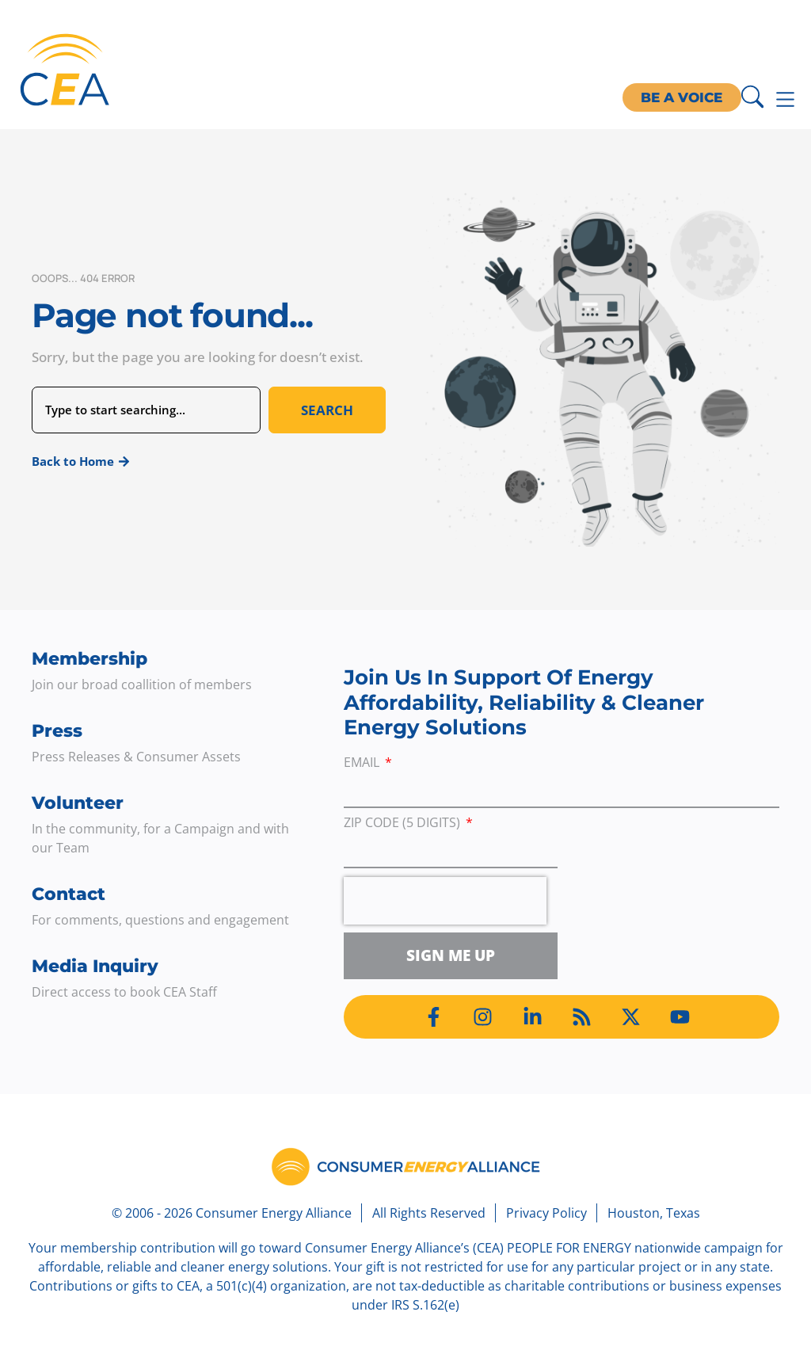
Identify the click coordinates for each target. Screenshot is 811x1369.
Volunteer (78, 803)
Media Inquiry (95, 966)
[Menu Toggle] (785, 99)
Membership (89, 658)
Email (363, 763)
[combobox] (146, 410)
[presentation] (445, 901)
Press (57, 731)
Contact (68, 894)
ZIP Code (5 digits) (403, 823)
